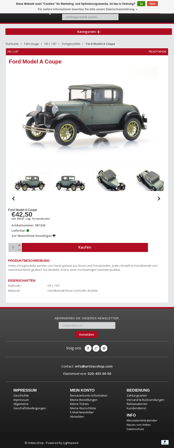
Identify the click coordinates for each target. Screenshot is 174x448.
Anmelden (86, 334)
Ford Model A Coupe (100, 44)
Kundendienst (136, 408)
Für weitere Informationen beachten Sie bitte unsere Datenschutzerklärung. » (87, 9)
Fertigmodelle (71, 44)
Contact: (87, 366)
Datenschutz (135, 429)
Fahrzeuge (31, 44)
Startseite (12, 44)
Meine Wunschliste (83, 408)
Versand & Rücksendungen (145, 400)
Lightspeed (70, 443)
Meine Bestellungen (83, 400)
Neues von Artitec (139, 425)
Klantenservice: (87, 373)
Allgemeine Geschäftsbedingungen (29, 406)
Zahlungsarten (137, 395)
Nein (152, 3)
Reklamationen (137, 404)
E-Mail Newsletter (82, 412)
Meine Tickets (79, 404)
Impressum (21, 400)
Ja (141, 3)
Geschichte (21, 395)
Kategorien (88, 31)
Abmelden (77, 416)
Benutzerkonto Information (88, 395)
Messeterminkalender (142, 420)
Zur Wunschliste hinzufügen (34, 236)
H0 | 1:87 (50, 44)
